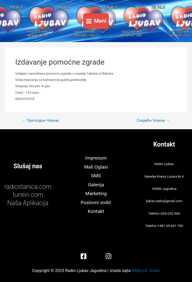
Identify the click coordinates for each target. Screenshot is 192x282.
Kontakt (96, 211)
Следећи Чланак (153, 120)
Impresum (96, 158)
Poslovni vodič (96, 202)
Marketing (96, 193)
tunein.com (27, 194)
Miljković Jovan (146, 270)
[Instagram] (108, 256)
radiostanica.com (27, 186)
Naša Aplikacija (27, 203)
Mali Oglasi (96, 167)
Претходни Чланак (40, 120)
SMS (96, 176)
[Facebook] (83, 256)
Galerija (96, 185)
